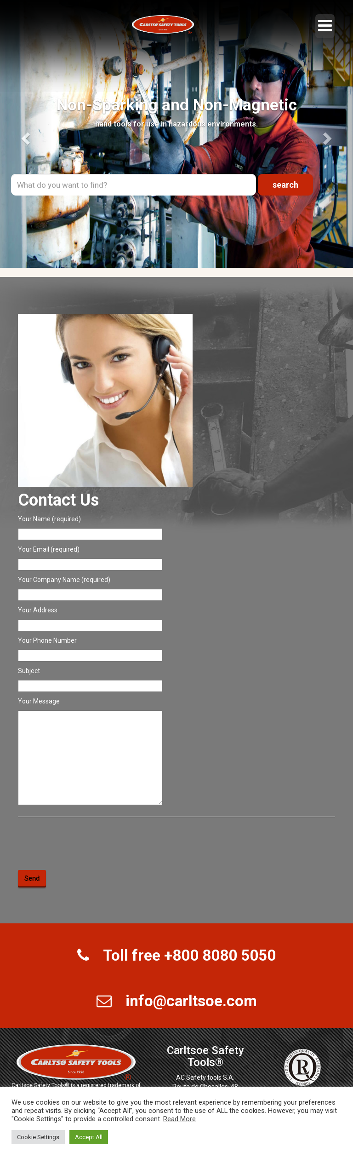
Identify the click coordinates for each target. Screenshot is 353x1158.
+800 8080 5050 (220, 955)
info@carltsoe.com (191, 1001)
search (285, 185)
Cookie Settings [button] (38, 1137)
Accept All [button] (88, 1137)
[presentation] (88, 844)
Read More (179, 1119)
